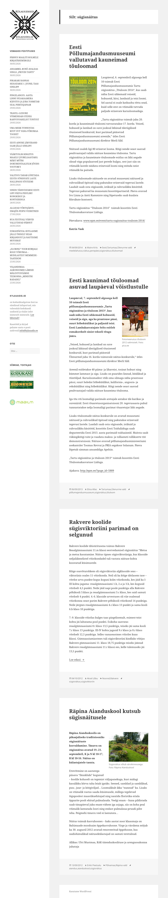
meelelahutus (76, 250)
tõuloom (111, 492)
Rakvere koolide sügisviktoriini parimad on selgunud (104, 528)
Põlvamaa (110, 865)
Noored (106, 678)
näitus (86, 250)
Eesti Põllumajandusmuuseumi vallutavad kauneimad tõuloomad (102, 56)
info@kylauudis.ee (28, 330)
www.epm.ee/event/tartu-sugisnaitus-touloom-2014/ (114, 220)
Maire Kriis (92, 247)
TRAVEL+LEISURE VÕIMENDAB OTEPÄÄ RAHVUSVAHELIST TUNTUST (24, 116)
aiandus (73, 868)
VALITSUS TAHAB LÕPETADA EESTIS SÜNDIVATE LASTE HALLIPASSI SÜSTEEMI (24, 178)
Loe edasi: (77, 659)
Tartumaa (112, 247)
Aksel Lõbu (92, 678)
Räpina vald (121, 865)
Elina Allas (92, 489)
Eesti (104, 247)
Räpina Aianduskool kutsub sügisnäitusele (105, 714)
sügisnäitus (105, 250)
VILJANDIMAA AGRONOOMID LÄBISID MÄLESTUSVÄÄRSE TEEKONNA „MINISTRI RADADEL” (22, 273)
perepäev (94, 250)
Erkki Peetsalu (94, 865)
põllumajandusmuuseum (81, 492)
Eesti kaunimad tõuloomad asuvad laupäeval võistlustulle (108, 283)
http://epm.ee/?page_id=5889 (97, 470)
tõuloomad (117, 250)
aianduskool (84, 868)
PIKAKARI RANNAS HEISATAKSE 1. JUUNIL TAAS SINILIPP (24, 83)
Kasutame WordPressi (80, 891)
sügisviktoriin (87, 681)
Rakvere (114, 678)
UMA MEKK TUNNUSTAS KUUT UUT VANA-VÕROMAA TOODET (24, 131)
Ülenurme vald (124, 247)
